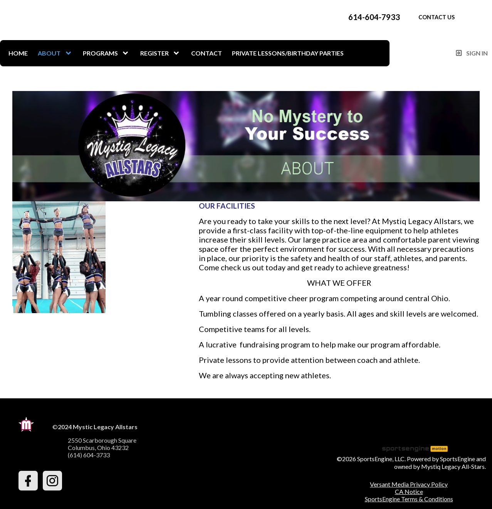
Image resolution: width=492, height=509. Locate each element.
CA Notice (409, 491)
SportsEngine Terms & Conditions (409, 498)
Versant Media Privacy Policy (409, 484)
